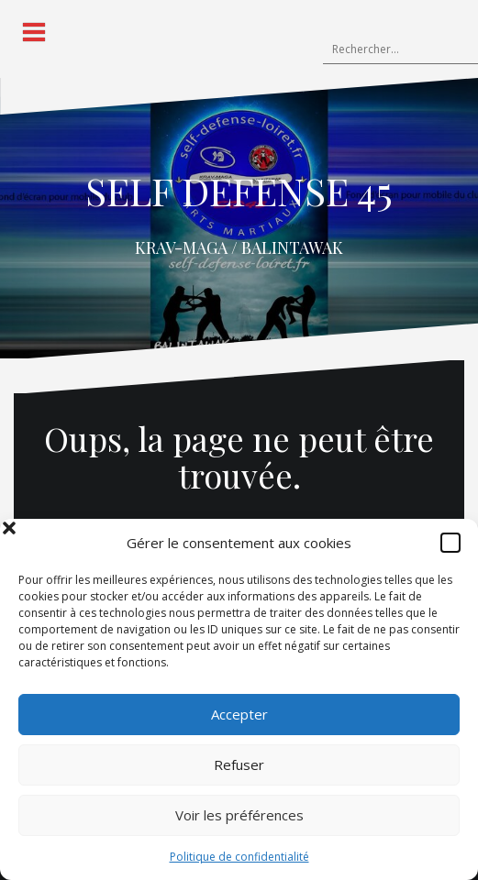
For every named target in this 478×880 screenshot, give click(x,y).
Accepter (239, 714)
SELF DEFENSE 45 (239, 190)
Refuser (239, 764)
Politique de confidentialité (239, 856)
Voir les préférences (239, 815)
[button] (450, 543)
